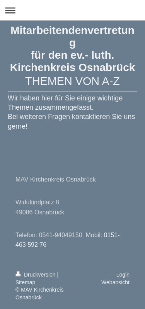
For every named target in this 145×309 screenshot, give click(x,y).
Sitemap (25, 282)
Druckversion (36, 275)
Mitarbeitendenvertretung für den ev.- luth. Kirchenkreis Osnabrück (72, 48)
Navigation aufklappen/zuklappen (72, 10)
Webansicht (115, 282)
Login (123, 275)
